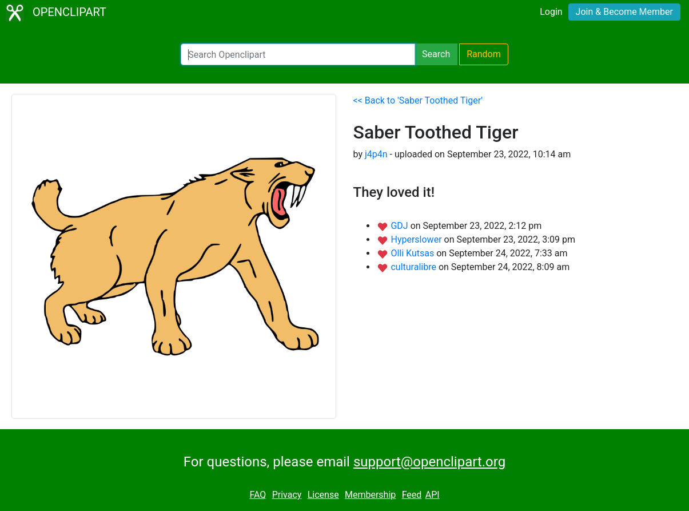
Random (484, 54)
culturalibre (414, 267)
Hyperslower (417, 239)
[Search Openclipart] (298, 54)
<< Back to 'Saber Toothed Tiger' (418, 100)
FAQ (257, 494)
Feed (412, 494)
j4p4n (376, 154)
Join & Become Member (624, 11)
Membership (370, 494)
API (432, 494)
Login (551, 11)
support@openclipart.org (429, 462)
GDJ (400, 225)
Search (436, 54)
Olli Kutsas (413, 253)
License (323, 494)
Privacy (287, 494)
